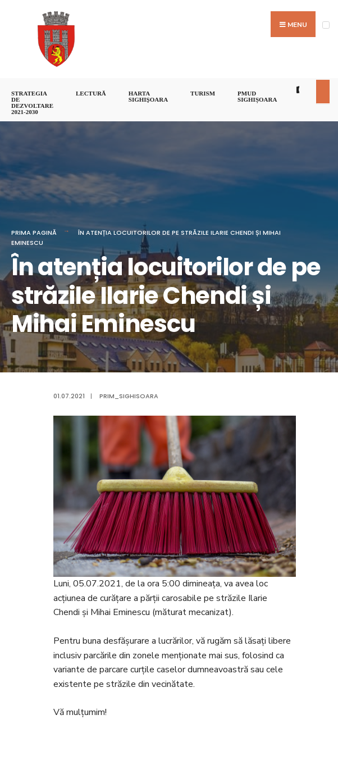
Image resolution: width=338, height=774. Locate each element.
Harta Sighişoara (148, 96)
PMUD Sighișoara (257, 96)
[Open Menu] (326, 25)
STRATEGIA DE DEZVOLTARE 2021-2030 (32, 102)
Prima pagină (34, 232)
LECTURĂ (91, 93)
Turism (202, 93)
